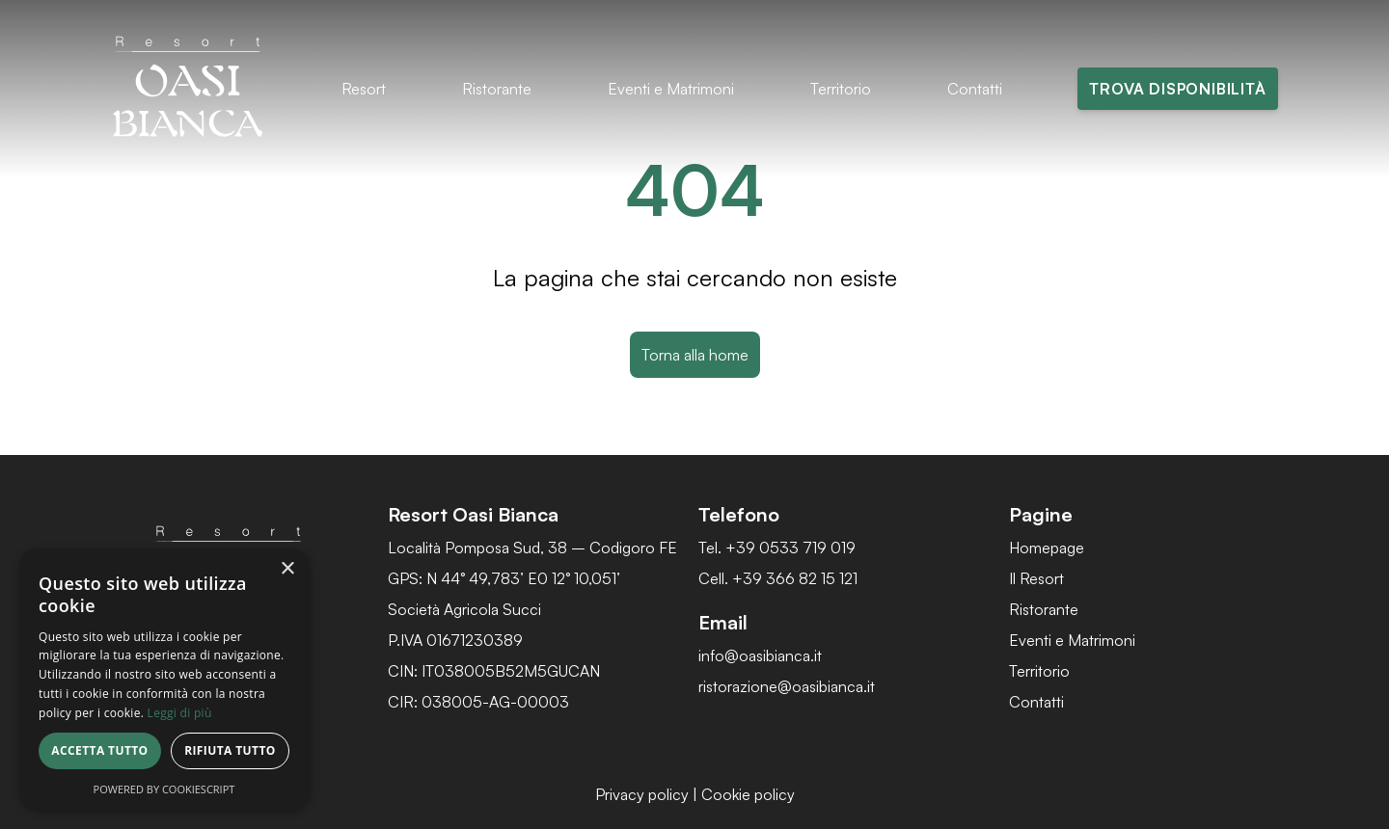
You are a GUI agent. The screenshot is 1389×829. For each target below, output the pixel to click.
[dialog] (164, 679)
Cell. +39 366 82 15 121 (778, 578)
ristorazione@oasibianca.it (786, 686)
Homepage (1046, 547)
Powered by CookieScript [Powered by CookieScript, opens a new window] (164, 789)
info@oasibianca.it (760, 655)
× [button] (287, 569)
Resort (363, 88)
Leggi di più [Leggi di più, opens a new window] (180, 713)
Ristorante (496, 88)
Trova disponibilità (1177, 88)
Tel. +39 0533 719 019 (777, 547)
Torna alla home (695, 354)
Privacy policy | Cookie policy (695, 794)
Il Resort (1036, 578)
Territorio (840, 88)
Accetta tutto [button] (99, 750)
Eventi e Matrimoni (671, 88)
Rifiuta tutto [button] (230, 750)
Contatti (974, 88)
